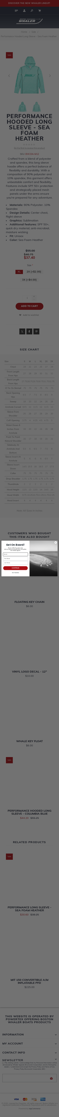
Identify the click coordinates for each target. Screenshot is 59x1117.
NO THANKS (15, 572)
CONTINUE (15, 568)
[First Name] (15, 558)
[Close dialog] (55, 542)
